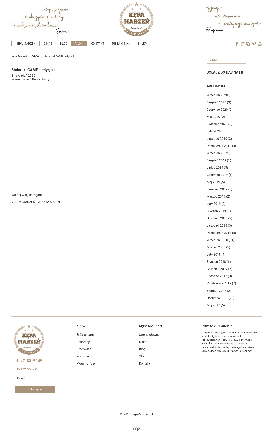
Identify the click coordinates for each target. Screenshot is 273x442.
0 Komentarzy (39, 79)
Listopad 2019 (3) (219, 138)
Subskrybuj (34, 389)
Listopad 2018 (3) (219, 225)
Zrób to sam (85, 334)
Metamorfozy (86, 363)
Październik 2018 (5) (221, 233)
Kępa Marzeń (19, 56)
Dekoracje (83, 342)
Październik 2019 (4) (221, 146)
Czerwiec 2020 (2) (220, 109)
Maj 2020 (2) (216, 117)
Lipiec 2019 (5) (217, 167)
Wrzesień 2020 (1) (220, 95)
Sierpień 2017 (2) (219, 291)
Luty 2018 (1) (216, 254)
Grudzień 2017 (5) (219, 269)
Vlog (142, 356)
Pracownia (84, 349)
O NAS (47, 43)
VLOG (79, 43)
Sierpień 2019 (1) (219, 160)
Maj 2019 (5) (216, 182)
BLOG (64, 43)
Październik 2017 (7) (221, 283)
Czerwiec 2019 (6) (220, 175)
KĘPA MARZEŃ (25, 43)
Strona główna (149, 334)
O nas (143, 342)
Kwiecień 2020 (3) (219, 124)
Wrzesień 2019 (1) (220, 153)
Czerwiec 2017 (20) (221, 298)
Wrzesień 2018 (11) (221, 240)
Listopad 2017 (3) (219, 276)
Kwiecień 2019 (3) (219, 189)
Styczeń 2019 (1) (219, 211)
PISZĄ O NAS (121, 43)
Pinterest (254, 44)
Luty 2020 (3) (216, 131)
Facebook (237, 44)
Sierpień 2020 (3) (219, 102)
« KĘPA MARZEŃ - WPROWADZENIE (37, 202)
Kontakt (144, 363)
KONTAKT (97, 43)
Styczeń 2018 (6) (219, 261)
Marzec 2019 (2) (218, 196)
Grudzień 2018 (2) (219, 218)
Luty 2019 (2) (216, 204)
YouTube (260, 44)
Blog (142, 349)
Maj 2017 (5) (216, 305)
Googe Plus (243, 44)
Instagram (248, 44)
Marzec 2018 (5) (218, 247)
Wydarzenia (84, 356)
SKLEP (142, 43)
